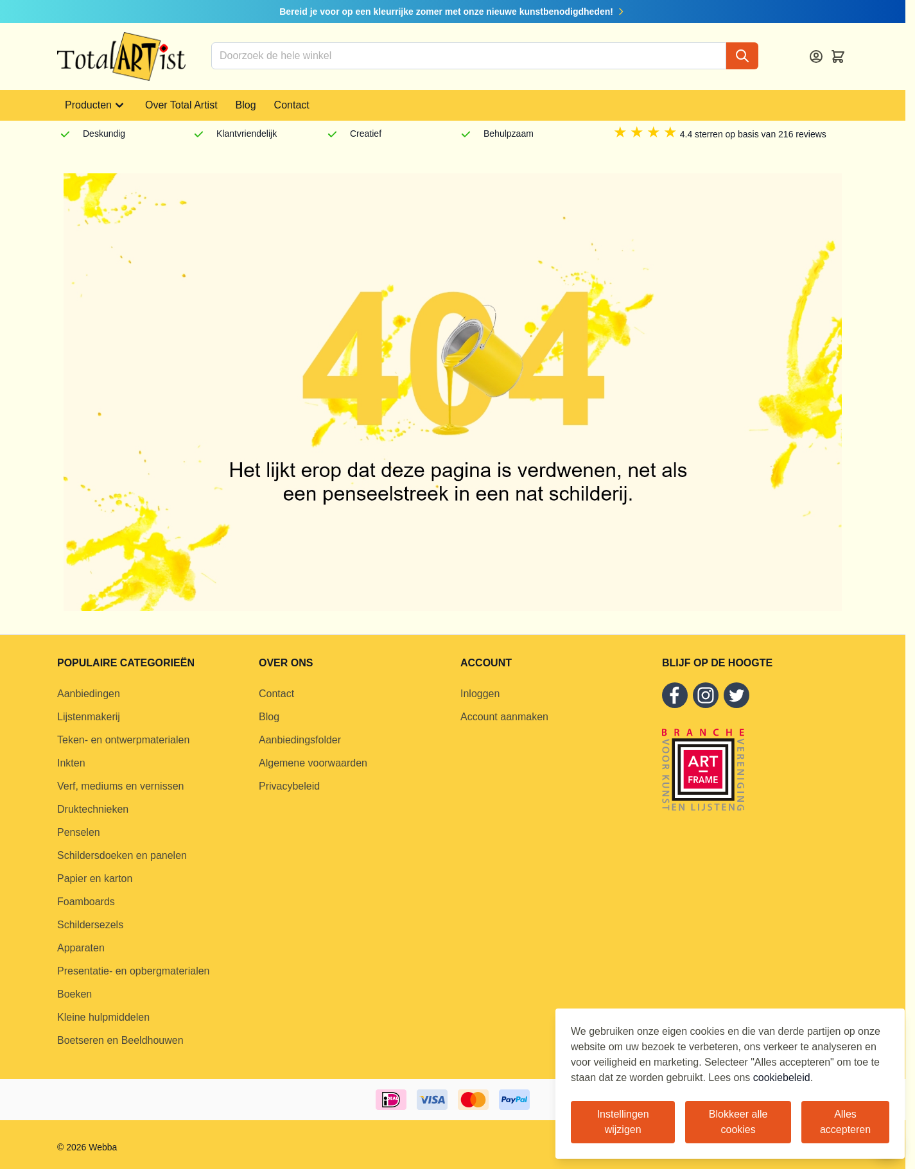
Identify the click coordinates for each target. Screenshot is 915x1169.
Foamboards (86, 901)
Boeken (74, 994)
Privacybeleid (289, 786)
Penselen (78, 832)
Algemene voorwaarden (313, 763)
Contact (291, 105)
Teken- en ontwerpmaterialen (123, 739)
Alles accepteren (845, 1122)
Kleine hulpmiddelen (103, 1017)
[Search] (742, 55)
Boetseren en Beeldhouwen (120, 1040)
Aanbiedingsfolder (300, 739)
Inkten (71, 763)
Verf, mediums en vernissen (120, 786)
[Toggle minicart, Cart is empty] (838, 56)
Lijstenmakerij (88, 716)
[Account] (816, 56)
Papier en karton (94, 878)
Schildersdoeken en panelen (122, 855)
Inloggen (480, 693)
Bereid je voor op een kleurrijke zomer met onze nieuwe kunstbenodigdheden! (452, 11)
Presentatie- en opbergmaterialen (133, 971)
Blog (246, 105)
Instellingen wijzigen (623, 1122)
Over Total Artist (181, 105)
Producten (96, 105)
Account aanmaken (504, 716)
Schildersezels (90, 924)
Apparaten (81, 947)
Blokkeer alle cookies (738, 1122)
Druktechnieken (92, 809)
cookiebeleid (781, 1077)
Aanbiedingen (88, 693)
